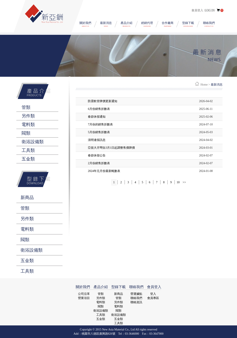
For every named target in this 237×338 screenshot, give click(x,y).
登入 (153, 293)
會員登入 (203, 10)
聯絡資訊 (136, 302)
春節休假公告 (96, 155)
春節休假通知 (96, 116)
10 (178, 182)
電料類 (27, 229)
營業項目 (84, 298)
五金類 (27, 260)
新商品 (27, 197)
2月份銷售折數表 (99, 163)
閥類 (25, 239)
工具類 (27, 271)
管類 (25, 208)
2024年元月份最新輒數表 (104, 171)
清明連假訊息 (96, 140)
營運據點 (136, 293)
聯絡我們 (136, 298)
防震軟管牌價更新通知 (102, 101)
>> (184, 182)
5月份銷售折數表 (99, 132)
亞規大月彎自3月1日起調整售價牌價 (111, 147)
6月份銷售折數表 (99, 108)
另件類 (27, 218)
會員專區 (153, 298)
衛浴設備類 (32, 250)
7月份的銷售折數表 (100, 124)
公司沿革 (84, 293)
